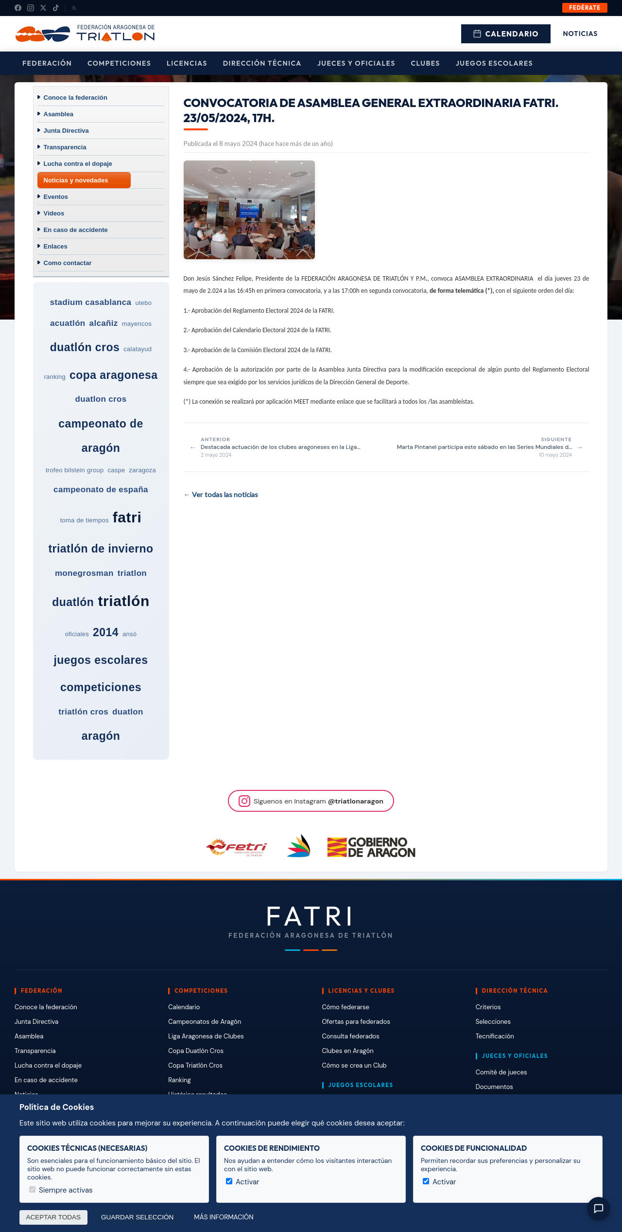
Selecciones (493, 1022)
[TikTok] (55, 7)
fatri (127, 517)
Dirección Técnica (262, 63)
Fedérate (585, 7)
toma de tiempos (84, 520)
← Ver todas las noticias (221, 494)
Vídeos (54, 213)
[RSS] (74, 8)
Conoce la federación (75, 97)
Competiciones (119, 63)
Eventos (56, 196)
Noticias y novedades (76, 180)
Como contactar (68, 263)
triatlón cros (83, 711)
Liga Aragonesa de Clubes (206, 1036)
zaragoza (142, 470)
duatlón (73, 602)
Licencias (187, 63)
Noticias (580, 33)
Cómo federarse (345, 1007)
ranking (54, 376)
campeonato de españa (100, 489)
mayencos (137, 323)
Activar (242, 1182)
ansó (129, 634)
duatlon (127, 711)
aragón (101, 736)
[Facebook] (18, 7)
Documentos (494, 1087)
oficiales (77, 634)
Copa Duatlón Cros (196, 1051)
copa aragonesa (113, 375)
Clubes (425, 63)
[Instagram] (30, 7)
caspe (116, 470)
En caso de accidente (76, 229)
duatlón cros (85, 347)
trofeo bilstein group (75, 470)
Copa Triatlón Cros (195, 1065)
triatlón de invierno (100, 548)
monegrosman (84, 573)
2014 (106, 632)
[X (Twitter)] (43, 7)
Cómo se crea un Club (354, 1065)
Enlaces (56, 246)
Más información (223, 1217)
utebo (143, 302)
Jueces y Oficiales (356, 63)
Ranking (179, 1080)
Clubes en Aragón (348, 1051)
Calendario (506, 33)
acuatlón (68, 323)
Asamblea (58, 114)
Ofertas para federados (356, 1022)
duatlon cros (100, 399)
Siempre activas (61, 1190)
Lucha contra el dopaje (78, 163)
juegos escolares (100, 660)
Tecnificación (495, 1036)
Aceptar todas (53, 1217)
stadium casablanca (91, 302)
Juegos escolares (494, 63)
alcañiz (103, 323)
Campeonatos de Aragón (204, 1022)
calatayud (137, 349)
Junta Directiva (66, 130)
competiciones (100, 687)
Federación (47, 63)
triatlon (132, 573)
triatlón (123, 601)
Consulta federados (351, 1036)
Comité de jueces (501, 1072)
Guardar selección (137, 1217)
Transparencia (65, 147)
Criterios (488, 1007)
